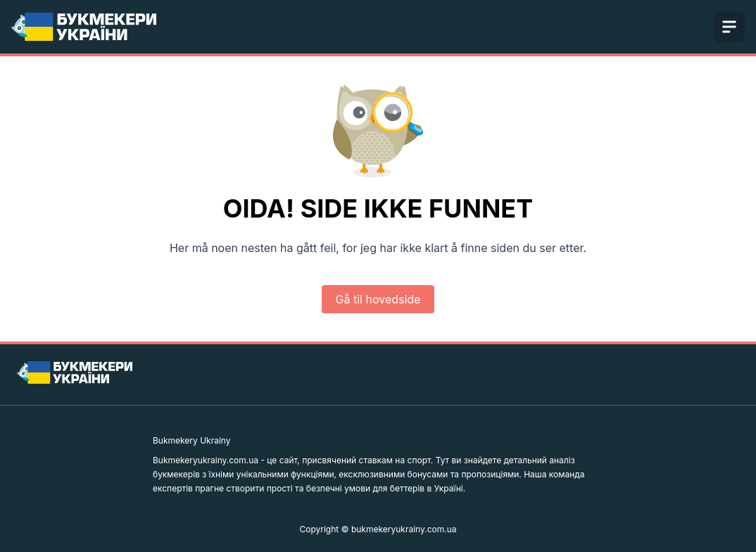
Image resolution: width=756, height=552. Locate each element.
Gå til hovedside (378, 299)
